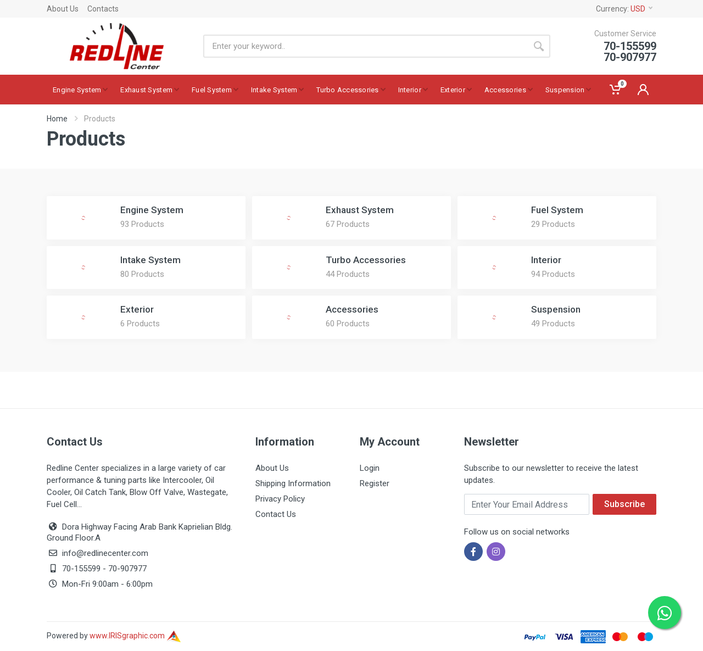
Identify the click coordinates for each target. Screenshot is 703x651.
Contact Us (275, 514)
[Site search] (365, 46)
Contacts (103, 9)
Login (370, 468)
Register (374, 483)
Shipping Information (293, 483)
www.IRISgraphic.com (135, 635)
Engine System (151, 209)
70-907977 (127, 569)
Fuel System (557, 209)
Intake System (150, 259)
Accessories (352, 309)
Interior (546, 259)
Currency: (624, 8)
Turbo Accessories (366, 259)
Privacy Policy (280, 499)
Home (57, 118)
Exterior (137, 309)
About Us (63, 9)
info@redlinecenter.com (105, 553)
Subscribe (624, 504)
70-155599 (81, 569)
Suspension (556, 309)
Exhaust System (360, 209)
